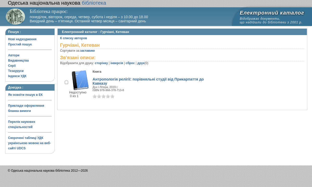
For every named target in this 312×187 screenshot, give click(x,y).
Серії (12, 66)
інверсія (116, 63)
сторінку (101, 63)
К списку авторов (73, 38)
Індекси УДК (17, 76)
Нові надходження (22, 39)
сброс (130, 63)
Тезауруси (16, 71)
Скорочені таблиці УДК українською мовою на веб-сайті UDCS (29, 143)
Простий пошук (20, 44)
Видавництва (18, 60)
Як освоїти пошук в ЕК (25, 95)
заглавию (87, 50)
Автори (14, 55)
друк (140, 63)
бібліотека (57, 3)
